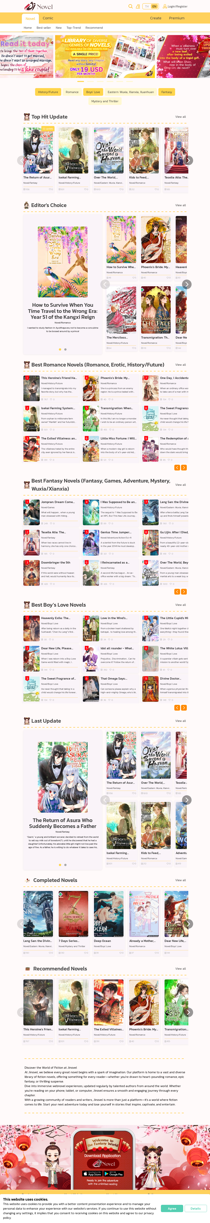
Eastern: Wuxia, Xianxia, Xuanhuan (131, 92)
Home (28, 27)
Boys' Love (93, 92)
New (59, 27)
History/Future (48, 92)
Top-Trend (74, 27)
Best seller (44, 27)
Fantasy (166, 92)
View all (180, 116)
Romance (72, 92)
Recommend (94, 27)
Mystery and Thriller (105, 101)
